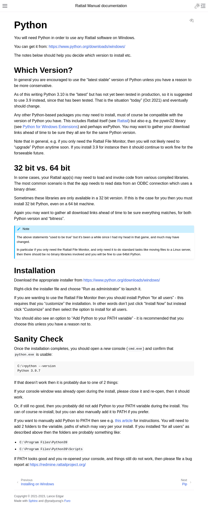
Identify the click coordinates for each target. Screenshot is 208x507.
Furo (67, 501)
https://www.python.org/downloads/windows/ (87, 46)
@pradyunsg (52, 501)
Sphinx (33, 501)
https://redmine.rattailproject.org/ (58, 465)
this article (123, 421)
